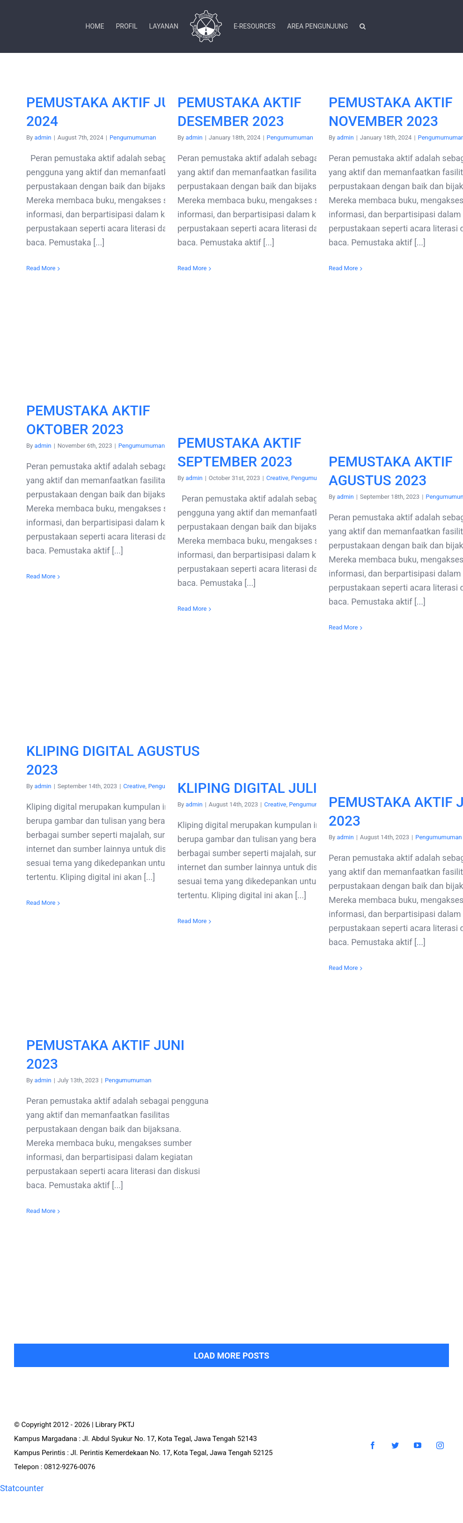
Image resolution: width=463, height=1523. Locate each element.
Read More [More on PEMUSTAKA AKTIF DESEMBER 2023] (191, 268)
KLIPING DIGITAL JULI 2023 (264, 788)
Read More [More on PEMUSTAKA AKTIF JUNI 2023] (40, 1210)
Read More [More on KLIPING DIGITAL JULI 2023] (191, 920)
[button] (363, 26)
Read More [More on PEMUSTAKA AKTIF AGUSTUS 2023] (343, 627)
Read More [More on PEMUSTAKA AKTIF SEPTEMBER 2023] (191, 608)
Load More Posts (231, 1355)
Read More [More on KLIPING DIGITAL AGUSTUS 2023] (40, 902)
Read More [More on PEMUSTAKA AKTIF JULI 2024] (40, 268)
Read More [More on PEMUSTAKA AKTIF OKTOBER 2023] (40, 576)
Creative (277, 477)
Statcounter (22, 1488)
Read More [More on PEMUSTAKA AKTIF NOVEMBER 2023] (343, 268)
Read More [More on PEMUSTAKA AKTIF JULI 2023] (343, 967)
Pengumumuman (133, 137)
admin (42, 137)
